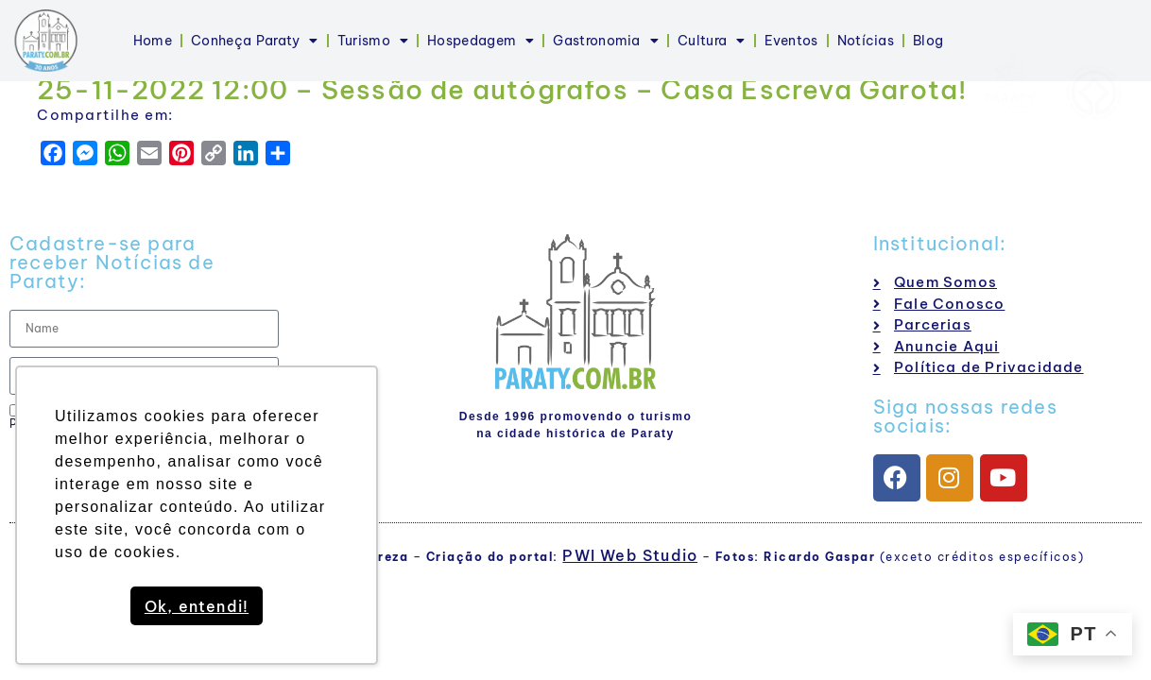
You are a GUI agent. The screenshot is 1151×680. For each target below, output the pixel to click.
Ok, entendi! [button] (197, 606)
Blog (928, 40)
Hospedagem (480, 40)
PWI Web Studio (629, 555)
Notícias (865, 40)
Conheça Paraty (254, 40)
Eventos (791, 40)
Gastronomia (606, 40)
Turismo (372, 40)
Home (152, 40)
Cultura (711, 40)
